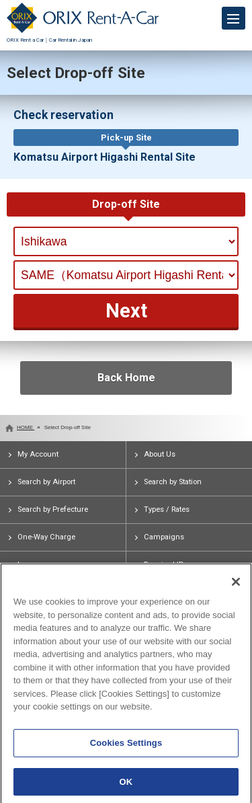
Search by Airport (46, 481)
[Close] (236, 586)
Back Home (126, 377)
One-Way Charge (46, 537)
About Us (159, 454)
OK (126, 785)
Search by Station (173, 481)
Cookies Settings (126, 746)
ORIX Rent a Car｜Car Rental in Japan (83, 36)
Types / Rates (167, 509)
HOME (25, 427)
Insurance (34, 564)
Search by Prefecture (52, 509)
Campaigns (164, 537)
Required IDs (166, 564)
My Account (37, 454)
